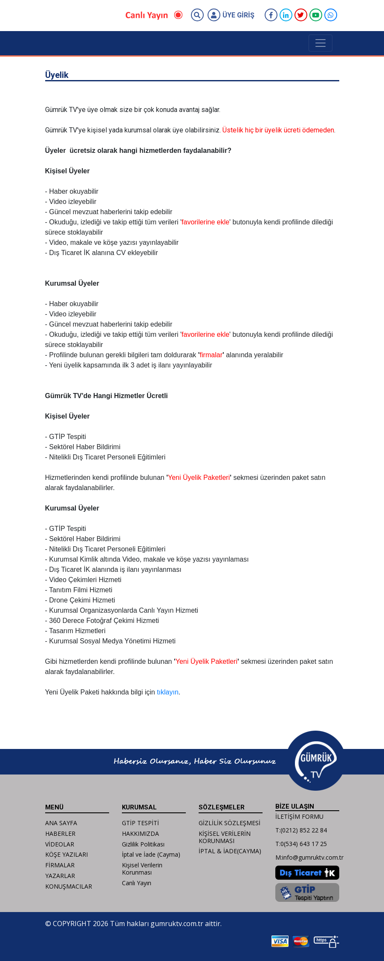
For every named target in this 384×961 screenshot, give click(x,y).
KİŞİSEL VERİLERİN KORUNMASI (225, 837)
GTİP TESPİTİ (140, 823)
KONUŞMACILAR (68, 886)
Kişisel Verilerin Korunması (142, 868)
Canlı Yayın (136, 883)
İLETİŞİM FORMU (299, 816)
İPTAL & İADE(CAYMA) (230, 851)
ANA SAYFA (61, 823)
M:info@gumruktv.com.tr (309, 857)
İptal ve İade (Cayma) (151, 854)
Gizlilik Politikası (143, 844)
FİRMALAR (60, 865)
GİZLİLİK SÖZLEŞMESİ (229, 823)
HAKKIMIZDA (140, 833)
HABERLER (60, 833)
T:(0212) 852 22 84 (301, 830)
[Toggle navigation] (320, 43)
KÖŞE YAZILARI (66, 854)
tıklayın (168, 692)
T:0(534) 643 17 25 (301, 844)
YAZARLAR (60, 876)
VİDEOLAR (59, 844)
